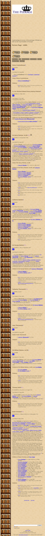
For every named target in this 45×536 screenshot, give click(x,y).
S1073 (19, 491)
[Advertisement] (28, 27)
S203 (19, 128)
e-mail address (36, 487)
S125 (19, 487)
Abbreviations (33, 59)
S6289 (19, 282)
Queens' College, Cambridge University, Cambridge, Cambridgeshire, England (26, 260)
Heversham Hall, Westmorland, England (21, 422)
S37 (19, 85)
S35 (19, 495)
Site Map (39, 59)
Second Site (26, 534)
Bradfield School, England (29, 110)
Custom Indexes (25, 59)
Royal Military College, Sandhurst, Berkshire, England (25, 112)
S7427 (19, 380)
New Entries (15, 59)
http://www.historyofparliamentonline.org (25, 283)
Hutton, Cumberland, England (25, 153)
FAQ (20, 59)
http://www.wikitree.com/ (32, 187)
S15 (19, 182)
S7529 (19, 187)
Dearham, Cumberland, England (19, 429)
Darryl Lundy (27, 530)
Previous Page (15, 61)
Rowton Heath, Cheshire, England (20, 151)
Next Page (22, 61)
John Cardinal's (21, 534)
